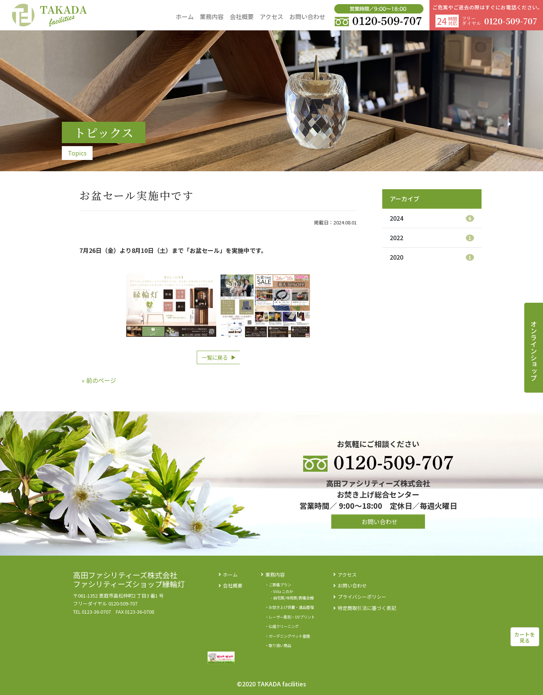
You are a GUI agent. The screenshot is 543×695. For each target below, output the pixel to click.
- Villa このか (282, 591)
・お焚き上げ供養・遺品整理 (289, 607)
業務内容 (275, 574)
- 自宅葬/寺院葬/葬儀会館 (292, 598)
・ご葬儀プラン (278, 584)
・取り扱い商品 (278, 645)
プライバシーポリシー (362, 596)
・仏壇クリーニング (282, 626)
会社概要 (232, 585)
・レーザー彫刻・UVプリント (290, 617)
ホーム (230, 574)
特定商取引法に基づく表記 (367, 607)
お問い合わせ (352, 585)
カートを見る (524, 637)
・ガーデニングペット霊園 (287, 636)
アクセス (347, 574)
